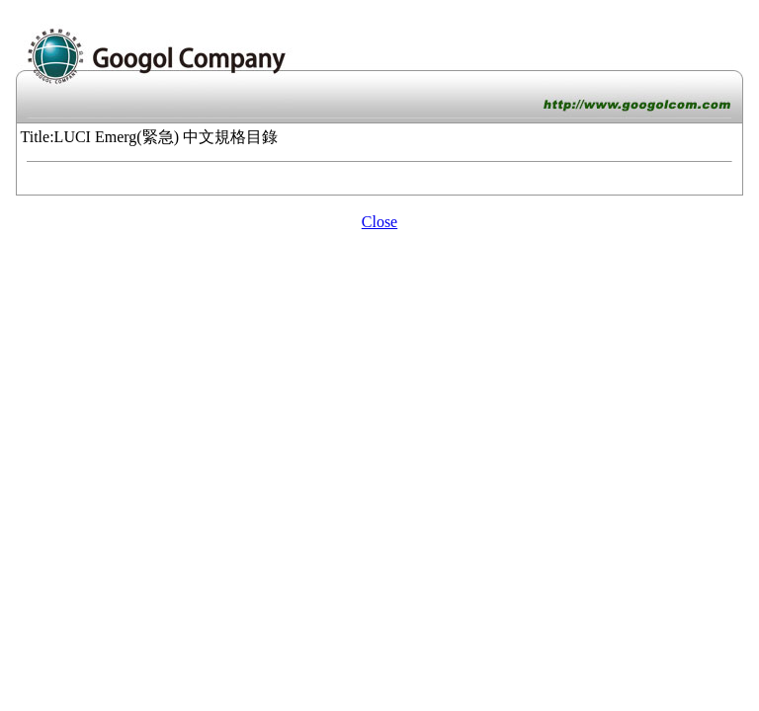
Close (379, 221)
